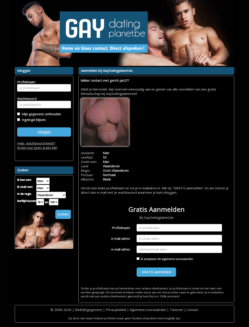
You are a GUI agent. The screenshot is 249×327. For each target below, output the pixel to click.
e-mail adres (120, 238)
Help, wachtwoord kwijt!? (36, 143)
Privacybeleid (116, 309)
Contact (192, 309)
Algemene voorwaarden (148, 309)
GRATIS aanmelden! (156, 272)
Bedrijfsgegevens (88, 309)
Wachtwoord (25, 98)
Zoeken (63, 214)
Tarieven (176, 309)
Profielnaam (121, 228)
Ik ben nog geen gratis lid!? (37, 147)
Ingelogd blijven (33, 119)
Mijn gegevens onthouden (40, 114)
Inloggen (44, 132)
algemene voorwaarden (177, 259)
